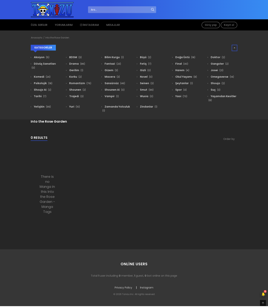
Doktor (217, 57)
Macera (112, 77)
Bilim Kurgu (114, 57)
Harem (182, 70)
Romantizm (80, 83)
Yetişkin (42, 106)
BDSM (75, 57)
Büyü (145, 57)
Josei (216, 70)
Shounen (77, 90)
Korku (75, 77)
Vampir (111, 96)
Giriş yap (211, 25)
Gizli (145, 70)
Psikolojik (42, 83)
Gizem (111, 70)
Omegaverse (222, 77)
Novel (145, 77)
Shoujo (217, 83)
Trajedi (76, 96)
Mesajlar (113, 25)
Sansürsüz (114, 83)
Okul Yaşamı (186, 77)
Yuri (74, 106)
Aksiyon (41, 57)
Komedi (41, 77)
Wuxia (146, 96)
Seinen (146, 83)
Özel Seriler (39, 25)
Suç (215, 90)
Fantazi (112, 64)
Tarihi (39, 96)
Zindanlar (148, 106)
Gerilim (76, 70)
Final (181, 64)
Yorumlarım (64, 25)
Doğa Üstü (185, 57)
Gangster (219, 64)
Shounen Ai (114, 90)
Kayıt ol (229, 25)
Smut (146, 90)
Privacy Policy (123, 287)
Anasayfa (36, 37)
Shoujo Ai (42, 90)
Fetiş (145, 64)
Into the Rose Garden (57, 37)
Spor (181, 90)
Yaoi (181, 96)
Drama (77, 64)
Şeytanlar (184, 83)
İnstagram (89, 25)
